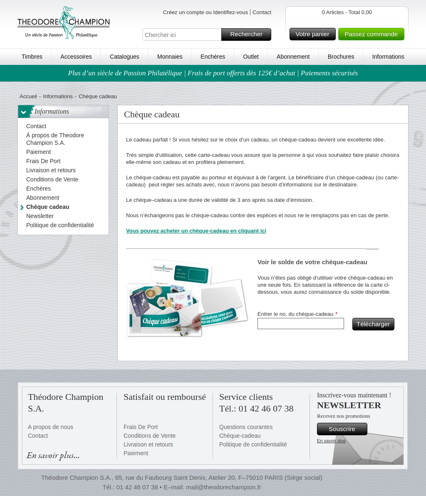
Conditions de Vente (150, 435)
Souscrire (347, 429)
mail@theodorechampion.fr (223, 487)
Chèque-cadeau (240, 435)
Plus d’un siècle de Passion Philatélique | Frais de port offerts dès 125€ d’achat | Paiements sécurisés (213, 73)
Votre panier (315, 34)
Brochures (341, 56)
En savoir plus (331, 440)
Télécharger (374, 324)
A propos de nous (50, 427)
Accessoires (76, 56)
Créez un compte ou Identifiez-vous (205, 12)
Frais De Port (141, 427)
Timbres (32, 56)
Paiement (136, 453)
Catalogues (124, 56)
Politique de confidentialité (253, 444)
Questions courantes (245, 427)
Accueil (28, 96)
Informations (388, 56)
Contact (262, 12)
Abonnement (293, 56)
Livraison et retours (148, 444)
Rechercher (249, 34)
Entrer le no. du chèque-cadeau (295, 314)
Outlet (250, 56)
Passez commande (373, 34)
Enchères (213, 56)
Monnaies (170, 56)
